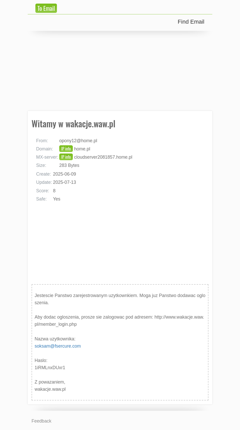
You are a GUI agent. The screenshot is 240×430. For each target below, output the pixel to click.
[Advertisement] (120, 71)
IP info (66, 149)
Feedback (41, 421)
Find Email (191, 21)
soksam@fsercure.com (58, 346)
